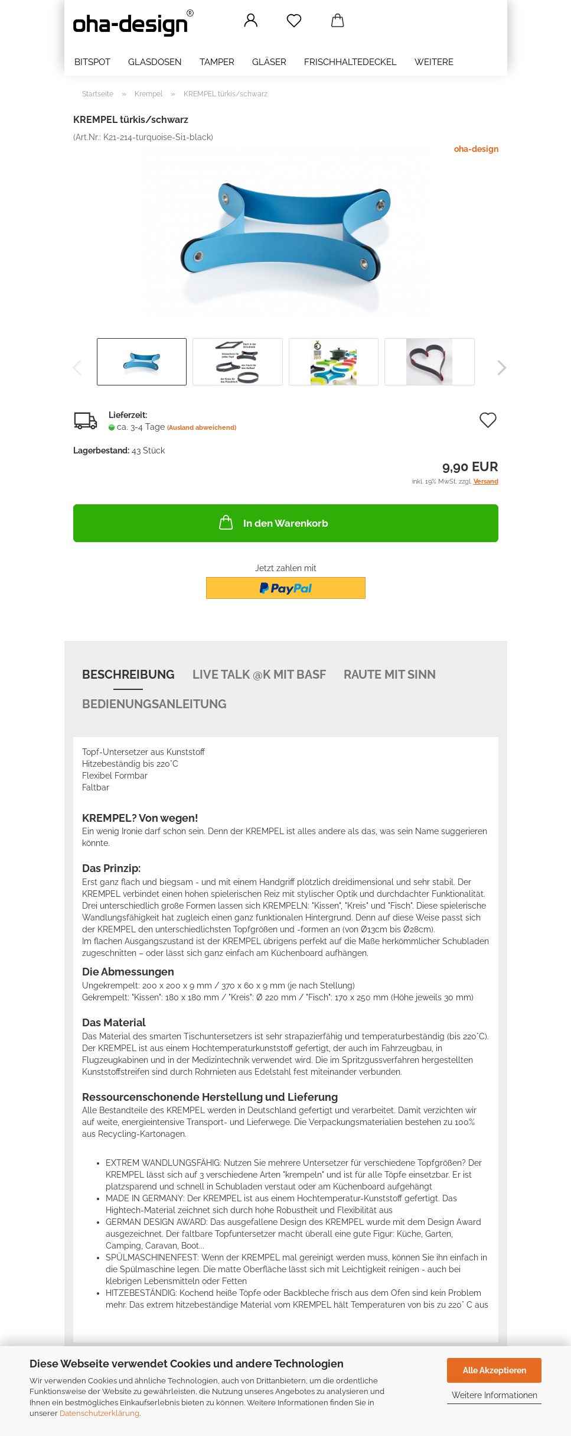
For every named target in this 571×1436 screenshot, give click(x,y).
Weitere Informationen (494, 1395)
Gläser (269, 62)
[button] (251, 20)
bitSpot (92, 62)
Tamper (217, 62)
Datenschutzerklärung (99, 1413)
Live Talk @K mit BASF (259, 674)
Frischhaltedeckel (350, 62)
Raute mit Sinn (390, 674)
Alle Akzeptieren (494, 1370)
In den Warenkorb (272, 522)
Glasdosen (155, 62)
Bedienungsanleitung (154, 704)
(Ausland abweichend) (201, 428)
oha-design (476, 149)
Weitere (434, 62)
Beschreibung (128, 674)
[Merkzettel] (294, 20)
